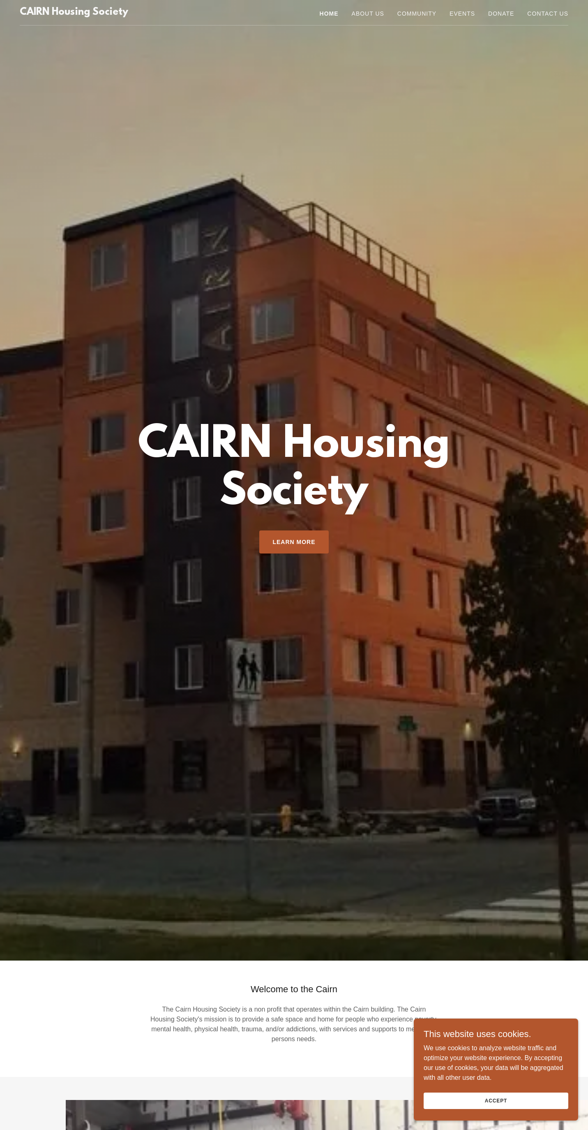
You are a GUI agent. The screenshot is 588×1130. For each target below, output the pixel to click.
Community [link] (416, 13)
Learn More (293, 542)
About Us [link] (368, 13)
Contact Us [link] (547, 13)
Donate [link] (501, 13)
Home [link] (329, 13)
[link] (74, 12)
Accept (496, 1100)
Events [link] (462, 13)
